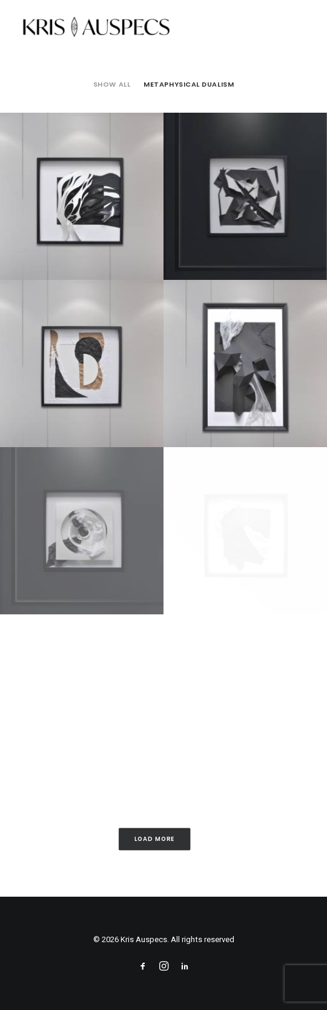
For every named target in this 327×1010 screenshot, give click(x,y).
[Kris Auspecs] (96, 28)
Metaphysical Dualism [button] (189, 84)
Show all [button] (111, 84)
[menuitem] (112, 84)
